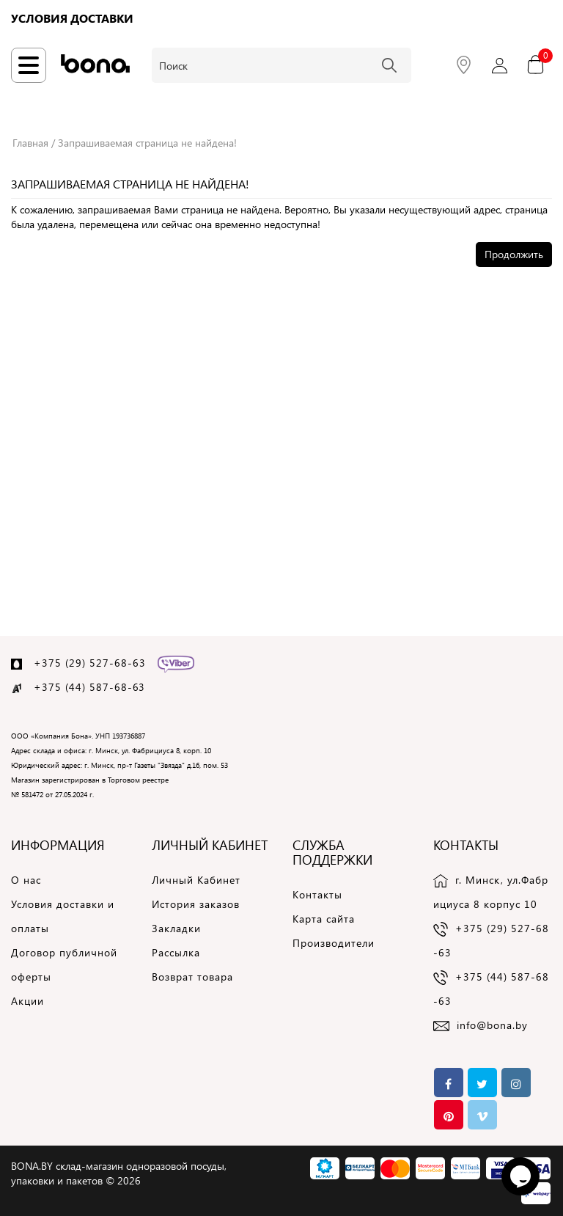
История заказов (196, 904)
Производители (333, 943)
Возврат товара (192, 977)
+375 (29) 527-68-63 (90, 663)
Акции (27, 1001)
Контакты (317, 894)
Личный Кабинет (196, 880)
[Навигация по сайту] (28, 65)
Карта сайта (323, 919)
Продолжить (514, 254)
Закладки (176, 928)
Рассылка (176, 952)
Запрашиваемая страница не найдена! (147, 143)
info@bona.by (492, 1025)
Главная (30, 143)
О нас (26, 880)
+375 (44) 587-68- (83, 687)
